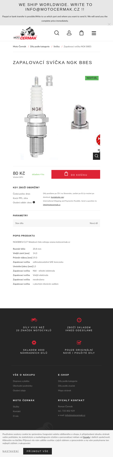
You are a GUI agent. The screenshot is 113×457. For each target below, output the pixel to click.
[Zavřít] (109, 24)
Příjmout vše (37, 451)
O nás (16, 416)
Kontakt (17, 411)
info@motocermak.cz (51, 204)
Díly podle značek (66, 385)
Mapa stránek (64, 390)
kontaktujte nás (57, 197)
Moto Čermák (19, 46)
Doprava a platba (21, 381)
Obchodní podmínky (23, 385)
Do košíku (75, 174)
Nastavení (11, 451)
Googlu (86, 437)
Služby (16, 406)
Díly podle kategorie (40, 46)
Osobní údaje (19, 390)
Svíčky (57, 46)
